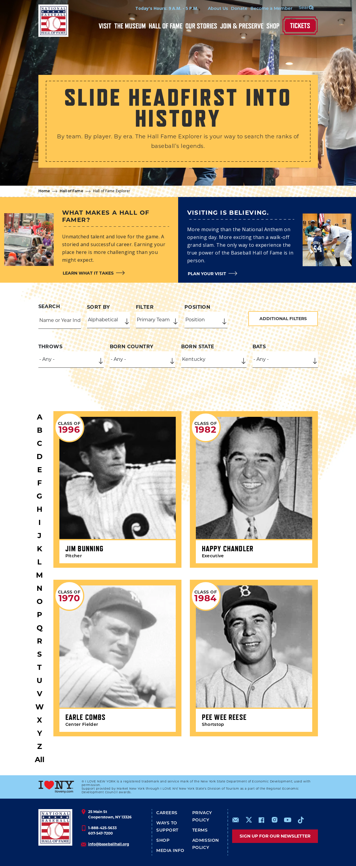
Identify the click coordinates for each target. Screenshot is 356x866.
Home (44, 191)
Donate (234, 9)
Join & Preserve (241, 26)
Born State (197, 346)
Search (49, 306)
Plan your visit (207, 273)
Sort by (98, 307)
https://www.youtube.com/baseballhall (287, 819)
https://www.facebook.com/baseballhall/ (261, 819)
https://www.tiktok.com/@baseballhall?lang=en (300, 819)
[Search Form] (303, 8)
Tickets (300, 26)
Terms (200, 830)
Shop (273, 26)
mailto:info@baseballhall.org (235, 819)
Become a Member (267, 9)
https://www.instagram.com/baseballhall (274, 819)
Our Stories (201, 26)
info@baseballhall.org (108, 844)
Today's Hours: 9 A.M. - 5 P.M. (161, 8)
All (39, 759)
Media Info (170, 851)
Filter (145, 307)
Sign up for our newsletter (275, 836)
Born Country (132, 346)
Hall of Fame (165, 26)
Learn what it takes (88, 273)
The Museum (130, 26)
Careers (167, 813)
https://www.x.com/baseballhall (248, 819)
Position (197, 307)
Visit (105, 26)
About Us (213, 9)
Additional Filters (283, 318)
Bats (259, 346)
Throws (50, 346)
